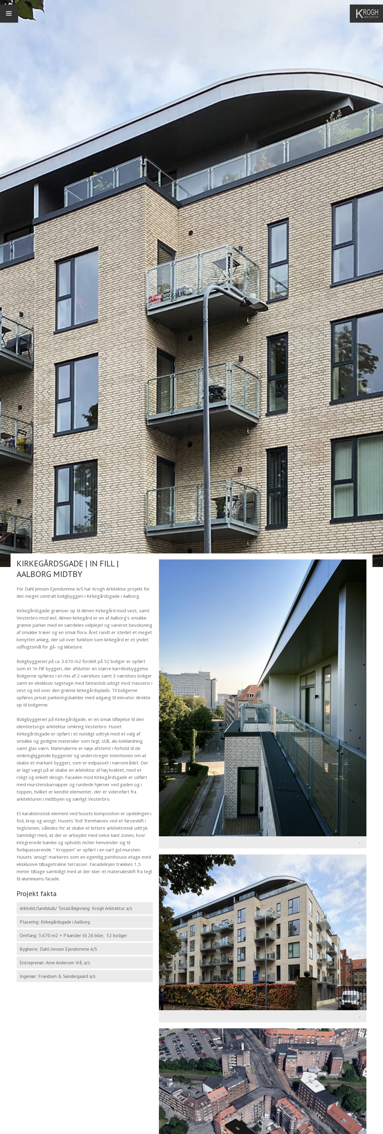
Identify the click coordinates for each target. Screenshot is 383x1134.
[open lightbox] (262, 697)
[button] (9, 14)
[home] (369, 13)
